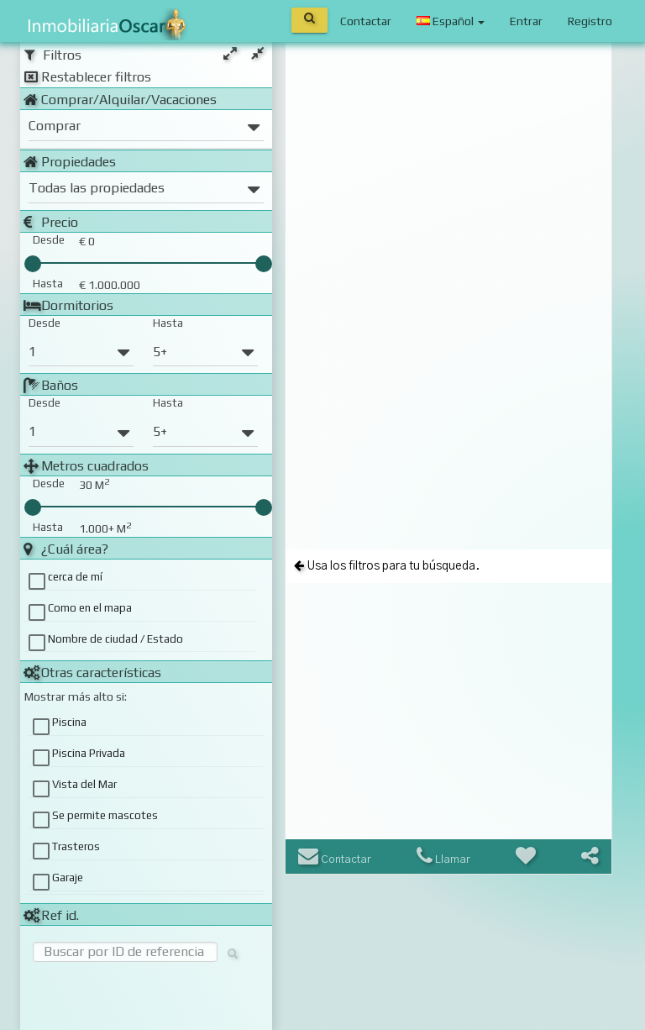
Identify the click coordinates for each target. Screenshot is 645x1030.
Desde (44, 323)
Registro (590, 21)
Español (451, 21)
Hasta (168, 323)
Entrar (526, 21)
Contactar (365, 21)
